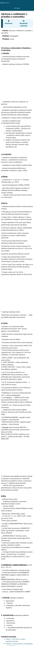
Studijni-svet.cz (4, 3)
